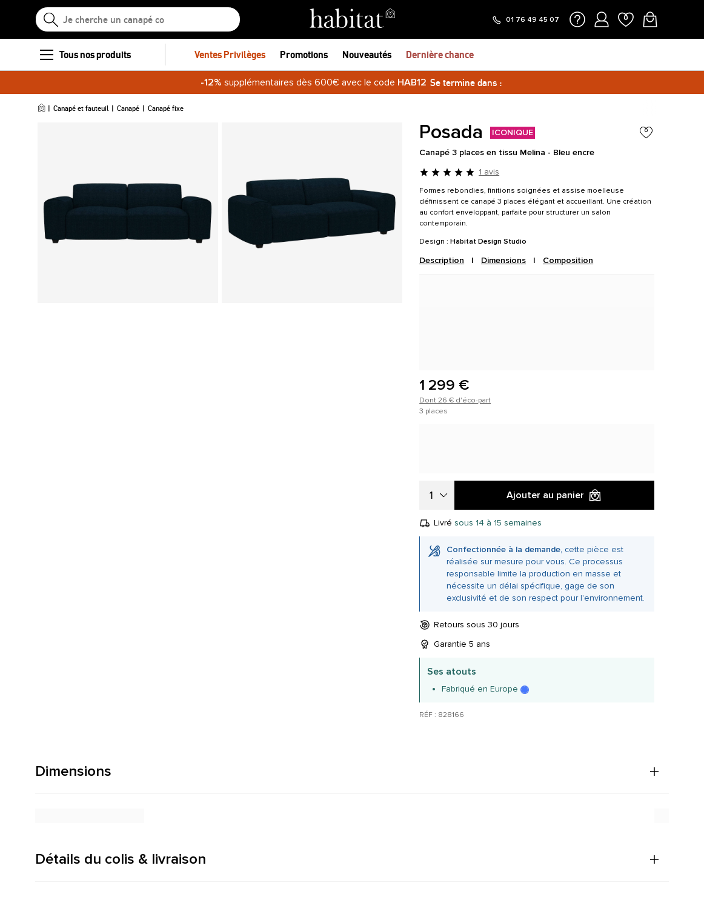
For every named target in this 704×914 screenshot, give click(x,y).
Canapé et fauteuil (80, 108)
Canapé (128, 108)
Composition (568, 260)
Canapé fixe (166, 108)
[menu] (46, 54)
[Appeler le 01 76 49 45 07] (525, 20)
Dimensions (503, 260)
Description (441, 260)
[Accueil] (41, 108)
